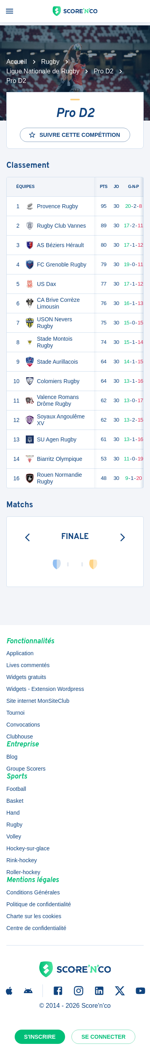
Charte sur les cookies (34, 916)
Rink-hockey (21, 860)
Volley (13, 836)
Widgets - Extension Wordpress (45, 689)
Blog (11, 757)
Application (20, 653)
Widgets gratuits (26, 677)
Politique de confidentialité (38, 904)
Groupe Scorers (26, 768)
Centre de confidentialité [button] (36, 928)
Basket (14, 801)
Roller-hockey (23, 872)
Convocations (23, 724)
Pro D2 (103, 71)
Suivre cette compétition (74, 135)
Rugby (50, 61)
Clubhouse (19, 736)
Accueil (16, 61)
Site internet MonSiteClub (37, 701)
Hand (12, 812)
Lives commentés (28, 665)
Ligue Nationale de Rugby (42, 71)
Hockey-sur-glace (28, 848)
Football (16, 789)
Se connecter (103, 1037)
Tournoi (15, 713)
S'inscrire (40, 1037)
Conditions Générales (33, 892)
